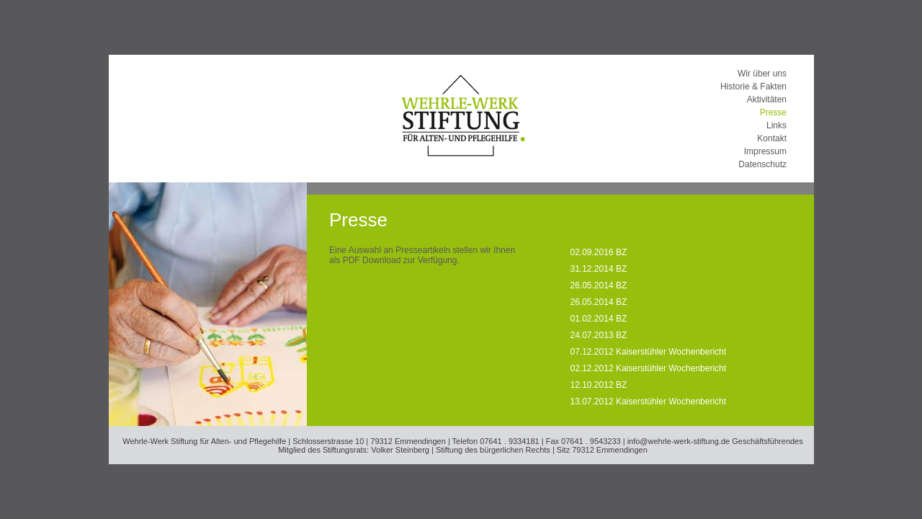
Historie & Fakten (753, 86)
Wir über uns (762, 73)
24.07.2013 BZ (598, 335)
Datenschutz (762, 164)
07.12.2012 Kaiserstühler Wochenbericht (648, 352)
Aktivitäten (767, 99)
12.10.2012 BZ (598, 385)
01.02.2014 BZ (598, 319)
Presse (773, 112)
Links (776, 125)
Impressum (765, 151)
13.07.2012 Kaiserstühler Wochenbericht (648, 401)
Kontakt (772, 138)
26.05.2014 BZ (598, 285)
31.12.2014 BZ (598, 269)
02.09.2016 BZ (598, 252)
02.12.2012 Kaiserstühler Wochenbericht (648, 368)
